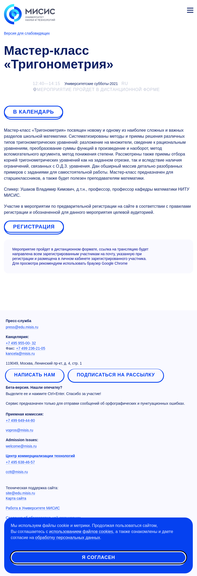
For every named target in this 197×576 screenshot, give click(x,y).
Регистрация (34, 227)
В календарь (33, 112)
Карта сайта (16, 498)
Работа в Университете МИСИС (33, 508)
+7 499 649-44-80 (20, 420)
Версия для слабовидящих (27, 33)
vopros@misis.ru (19, 430)
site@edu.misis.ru (20, 493)
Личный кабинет (177, 9)
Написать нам (34, 374)
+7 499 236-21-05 (30, 348)
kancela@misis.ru (20, 353)
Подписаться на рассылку (116, 374)
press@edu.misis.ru (22, 327)
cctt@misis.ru (17, 472)
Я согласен (98, 557)
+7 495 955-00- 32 (21, 343)
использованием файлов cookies (81, 531)
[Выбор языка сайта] (165, 9)
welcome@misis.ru (21, 446)
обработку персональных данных (67, 537)
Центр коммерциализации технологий (40, 456)
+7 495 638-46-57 (20, 462)
